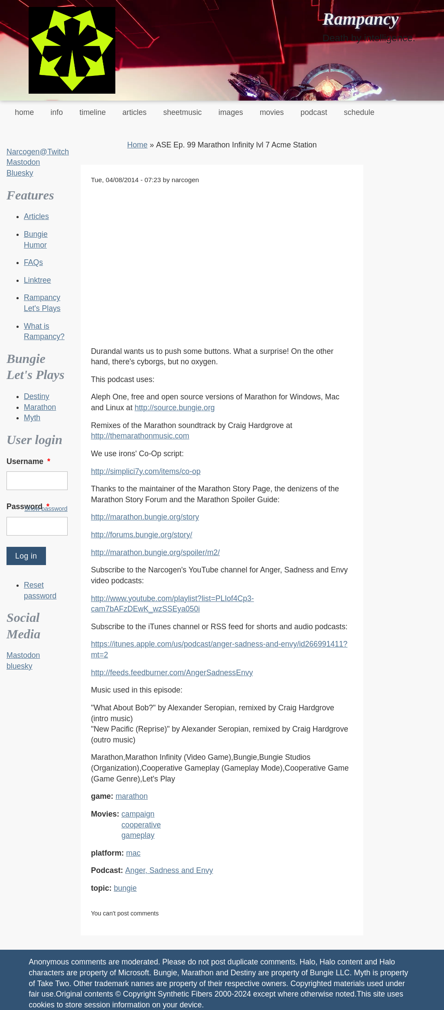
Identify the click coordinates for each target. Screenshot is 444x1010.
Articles (36, 216)
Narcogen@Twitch (38, 151)
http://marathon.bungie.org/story (145, 517)
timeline (92, 112)
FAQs (33, 262)
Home (137, 145)
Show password (45, 508)
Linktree (37, 280)
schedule (359, 112)
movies (272, 112)
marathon (131, 796)
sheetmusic (182, 112)
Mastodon (23, 162)
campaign (137, 814)
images (231, 112)
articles (134, 112)
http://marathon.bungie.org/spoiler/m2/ (155, 552)
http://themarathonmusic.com (140, 435)
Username (29, 461)
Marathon (40, 407)
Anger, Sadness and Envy (169, 870)
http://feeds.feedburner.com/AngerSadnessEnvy (172, 672)
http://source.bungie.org (174, 407)
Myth (32, 417)
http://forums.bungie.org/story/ (142, 534)
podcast (313, 112)
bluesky (20, 666)
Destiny (36, 396)
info (57, 112)
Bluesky (20, 173)
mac (133, 853)
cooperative (141, 824)
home (24, 112)
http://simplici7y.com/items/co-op (146, 471)
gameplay (137, 835)
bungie (125, 888)
